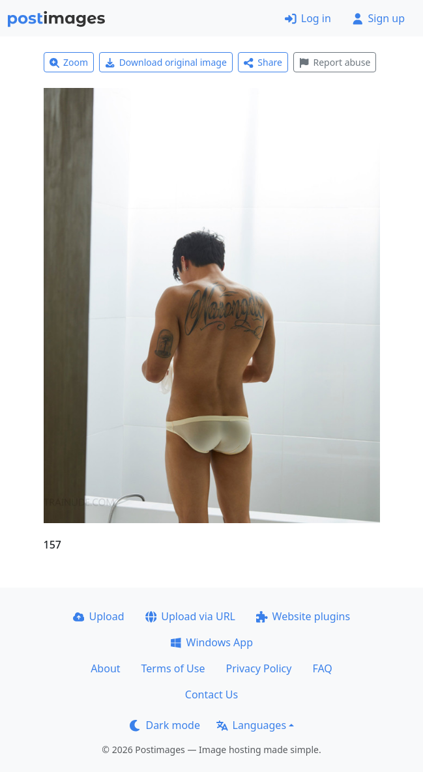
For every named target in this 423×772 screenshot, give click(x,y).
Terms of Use (173, 668)
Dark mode (165, 725)
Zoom (69, 62)
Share (263, 62)
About (105, 668)
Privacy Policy (258, 668)
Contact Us (211, 694)
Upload (98, 616)
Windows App (211, 642)
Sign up (378, 18)
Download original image (166, 62)
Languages (251, 725)
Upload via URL (190, 616)
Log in (308, 18)
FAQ (322, 668)
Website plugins (303, 616)
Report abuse (334, 62)
